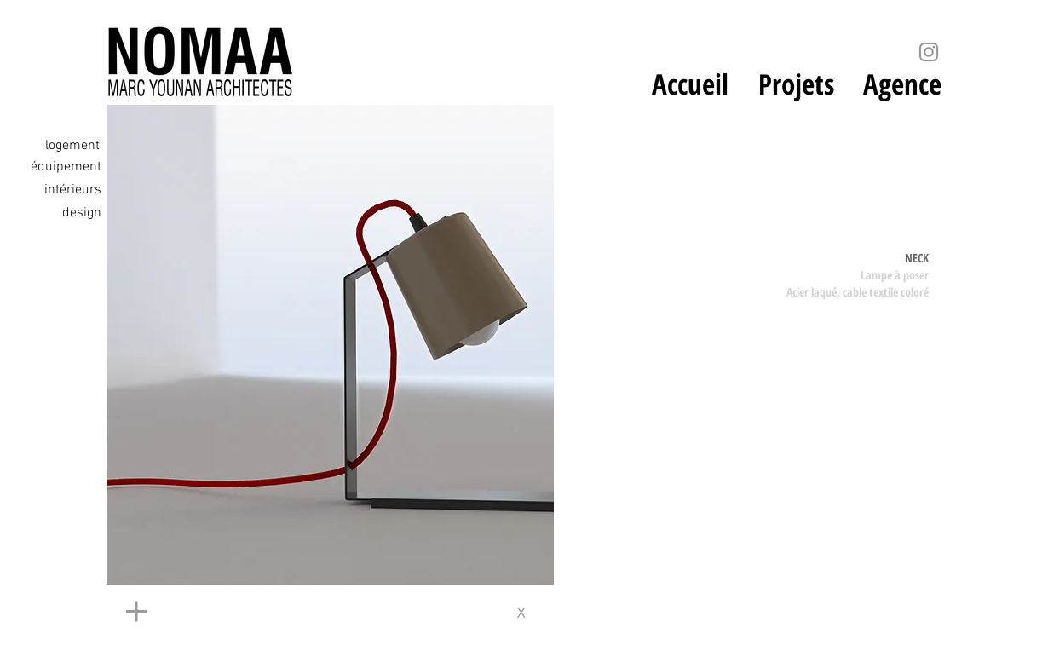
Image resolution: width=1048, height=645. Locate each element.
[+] (285, 613)
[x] (527, 613)
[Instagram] (928, 52)
